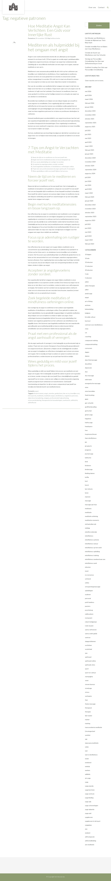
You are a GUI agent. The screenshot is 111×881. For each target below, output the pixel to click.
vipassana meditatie (91, 743)
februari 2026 (89, 103)
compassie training (91, 340)
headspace (88, 426)
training (87, 723)
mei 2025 (88, 138)
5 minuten (88, 278)
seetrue (87, 637)
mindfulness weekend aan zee (95, 559)
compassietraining (91, 344)
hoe (86, 430)
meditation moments (92, 520)
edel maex (88, 379)
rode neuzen (89, 626)
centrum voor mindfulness (94, 325)
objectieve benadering (35, 398)
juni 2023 (88, 228)
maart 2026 (89, 99)
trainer (87, 719)
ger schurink (89, 403)
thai (86, 700)
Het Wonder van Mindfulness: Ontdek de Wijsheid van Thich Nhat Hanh (95, 40)
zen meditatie (89, 844)
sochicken (88, 645)
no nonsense (89, 575)
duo (86, 372)
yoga (86, 782)
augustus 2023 (90, 220)
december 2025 (90, 111)
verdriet (87, 735)
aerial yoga (88, 293)
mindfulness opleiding (92, 551)
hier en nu (66, 393)
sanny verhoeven (91, 630)
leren (86, 493)
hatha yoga (88, 422)
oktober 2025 (89, 119)
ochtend (88, 579)
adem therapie (90, 286)
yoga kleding (89, 798)
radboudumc (89, 614)
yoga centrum (89, 794)
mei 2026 (88, 91)
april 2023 (88, 236)
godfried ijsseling (90, 407)
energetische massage (92, 383)
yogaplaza (88, 825)
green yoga (89, 415)
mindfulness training (92, 555)
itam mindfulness (90, 438)
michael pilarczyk (90, 524)
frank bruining (89, 395)
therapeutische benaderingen (52, 400)
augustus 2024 (90, 173)
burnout (88, 321)
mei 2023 (88, 232)
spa (86, 653)
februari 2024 (89, 197)
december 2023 (90, 205)
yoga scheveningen (91, 805)
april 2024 (88, 189)
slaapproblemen (90, 641)
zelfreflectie (32, 402)
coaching (88, 336)
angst (37, 391)
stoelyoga (88, 688)
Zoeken (99, 25)
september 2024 (90, 169)
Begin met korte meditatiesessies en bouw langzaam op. (51, 160)
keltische (88, 458)
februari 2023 (89, 244)
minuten (88, 567)
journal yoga (89, 454)
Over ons (92, 7)
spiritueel (88, 657)
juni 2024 (88, 181)
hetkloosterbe (55, 38)
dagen (87, 352)
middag (87, 528)
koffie (87, 477)
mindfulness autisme (92, 540)
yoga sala (88, 802)
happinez (88, 418)
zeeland (87, 833)
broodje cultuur (90, 317)
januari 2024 (89, 201)
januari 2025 (89, 154)
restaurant (88, 618)
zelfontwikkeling (90, 841)
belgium (87, 313)
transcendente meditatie (93, 727)
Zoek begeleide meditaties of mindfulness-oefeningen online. (53, 166)
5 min (87, 274)
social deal (88, 649)
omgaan (46, 398)
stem (86, 680)
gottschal (88, 411)
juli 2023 (88, 224)
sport (87, 669)
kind (86, 461)
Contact (101, 7)
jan (86, 442)
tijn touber (88, 716)
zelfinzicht (74, 400)
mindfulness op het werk (93, 547)
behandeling (89, 309)
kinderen (88, 465)
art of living (88, 301)
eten (86, 387)
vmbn (87, 747)
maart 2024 (89, 193)
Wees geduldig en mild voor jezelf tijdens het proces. (50, 171)
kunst (87, 485)
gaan (86, 399)
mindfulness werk (91, 563)
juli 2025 (88, 130)
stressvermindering (34, 400)
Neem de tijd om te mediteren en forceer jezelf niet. (50, 157)
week (87, 759)
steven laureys (90, 684)
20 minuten (89, 270)
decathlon (88, 364)
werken (87, 770)
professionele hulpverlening (59, 398)
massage (88, 501)
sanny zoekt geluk (91, 633)
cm (86, 333)
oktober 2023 (89, 212)
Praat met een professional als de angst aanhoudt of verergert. (54, 169)
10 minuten (89, 262)
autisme (87, 305)
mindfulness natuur (91, 544)
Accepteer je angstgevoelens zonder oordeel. (48, 164)
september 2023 (90, 216)
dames (87, 356)
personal (88, 598)
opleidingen (89, 590)
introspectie (32, 396)
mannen (87, 497)
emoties (51, 393)
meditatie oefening (91, 516)
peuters (87, 606)
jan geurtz (88, 446)
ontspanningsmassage (92, 587)
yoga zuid (88, 813)
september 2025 (90, 123)
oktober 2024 (89, 166)
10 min (87, 258)
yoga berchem (90, 790)
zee (86, 829)
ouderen (88, 594)
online (87, 583)
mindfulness (60, 396)
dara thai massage (91, 360)
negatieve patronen (71, 396)
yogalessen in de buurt (92, 821)
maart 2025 (89, 146)
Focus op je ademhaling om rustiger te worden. (48, 162)
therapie (88, 712)
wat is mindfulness (91, 755)
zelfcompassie (90, 837)
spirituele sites (90, 665)
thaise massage (90, 704)
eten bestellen (90, 391)
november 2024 (90, 162)
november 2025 (90, 115)
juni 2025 (88, 134)
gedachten (58, 393)
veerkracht (66, 400)
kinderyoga (88, 469)
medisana (88, 508)
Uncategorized (90, 731)
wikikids (87, 774)
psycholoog (89, 610)
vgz (86, 739)
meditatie (40, 396)
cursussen (88, 348)
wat (86, 751)
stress (87, 692)
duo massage (89, 376)
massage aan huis (91, 504)
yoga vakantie (89, 809)
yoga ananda (89, 786)
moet (87, 571)
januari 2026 (89, 107)
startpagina (89, 676)
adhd (86, 290)
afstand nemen (38, 393)
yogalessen (89, 817)
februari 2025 (89, 150)
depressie (88, 368)
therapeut (88, 708)
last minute (89, 489)
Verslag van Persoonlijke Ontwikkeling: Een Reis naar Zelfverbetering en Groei (94, 61)
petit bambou (89, 602)
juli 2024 (88, 177)
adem (87, 282)
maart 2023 (89, 240)
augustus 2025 (90, 126)
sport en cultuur (90, 673)
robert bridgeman (91, 622)
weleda (87, 766)
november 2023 (90, 209)
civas (86, 329)
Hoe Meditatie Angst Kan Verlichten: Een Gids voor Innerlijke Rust (49, 30)
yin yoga (88, 778)
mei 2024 (88, 185)
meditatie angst (49, 396)
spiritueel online (90, 661)
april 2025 (88, 142)
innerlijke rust (75, 393)
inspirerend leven (91, 434)
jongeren (88, 450)
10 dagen (88, 254)
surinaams (88, 696)
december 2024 (90, 158)
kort (86, 481)
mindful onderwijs (91, 532)
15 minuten (89, 266)
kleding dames (90, 473)
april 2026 (88, 95)
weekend (88, 762)
